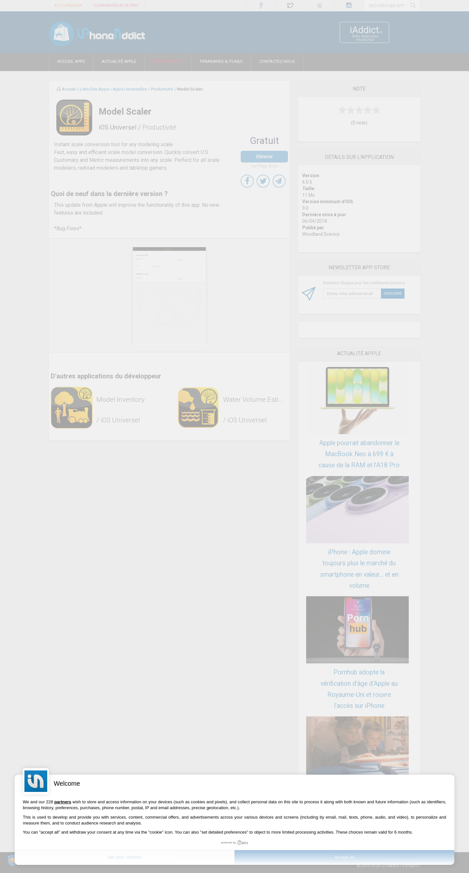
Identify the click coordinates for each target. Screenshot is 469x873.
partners (62, 801)
